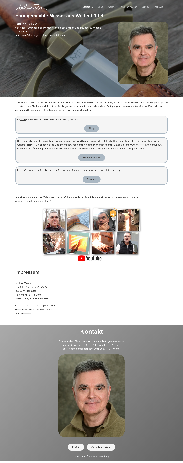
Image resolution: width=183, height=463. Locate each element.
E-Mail (75, 449)
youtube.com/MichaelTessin (42, 203)
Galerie (113, 7)
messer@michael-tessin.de (77, 347)
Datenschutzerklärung (98, 458)
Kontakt (159, 7)
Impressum (79, 458)
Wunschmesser (130, 7)
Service (146, 7)
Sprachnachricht (102, 449)
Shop (102, 7)
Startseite (90, 7)
